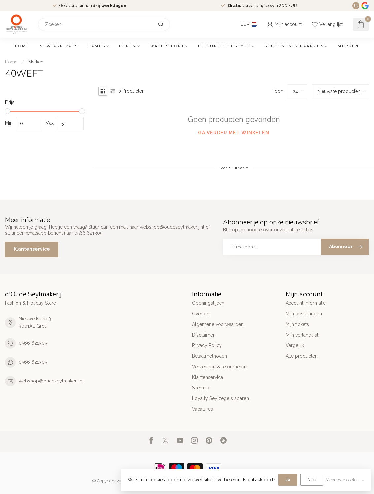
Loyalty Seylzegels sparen (220, 398)
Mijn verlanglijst (302, 334)
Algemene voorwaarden (218, 324)
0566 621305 (33, 343)
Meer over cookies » (345, 479)
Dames (97, 46)
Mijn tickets (297, 324)
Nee (311, 479)
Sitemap (200, 387)
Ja (287, 479)
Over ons (202, 313)
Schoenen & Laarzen (294, 46)
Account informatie (306, 303)
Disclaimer (203, 334)
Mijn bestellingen (304, 313)
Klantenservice (32, 249)
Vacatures (202, 409)
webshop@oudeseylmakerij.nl (51, 380)
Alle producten (302, 356)
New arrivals (58, 46)
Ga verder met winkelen (233, 132)
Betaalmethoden (209, 356)
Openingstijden (208, 303)
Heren (128, 46)
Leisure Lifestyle (224, 46)
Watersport (167, 46)
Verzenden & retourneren (219, 366)
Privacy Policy (207, 345)
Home (22, 46)
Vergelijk (295, 345)
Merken (348, 46)
